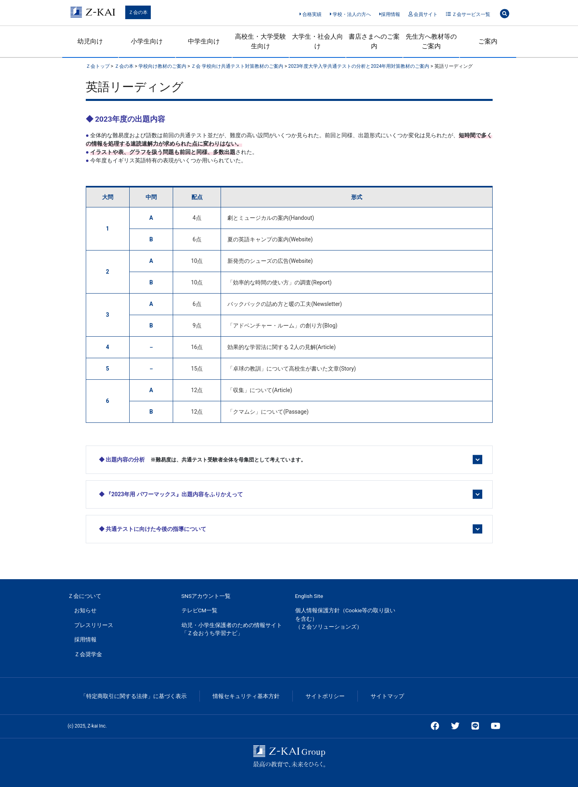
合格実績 (311, 14)
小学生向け (147, 41)
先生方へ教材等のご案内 (431, 41)
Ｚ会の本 (138, 12)
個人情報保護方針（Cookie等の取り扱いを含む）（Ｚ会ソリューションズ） (345, 618)
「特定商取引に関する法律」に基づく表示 (134, 696)
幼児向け (90, 41)
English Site (309, 596)
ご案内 (487, 41)
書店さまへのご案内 (374, 41)
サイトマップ (387, 696)
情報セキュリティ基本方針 (246, 696)
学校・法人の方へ (350, 14)
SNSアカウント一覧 (206, 596)
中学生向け (204, 41)
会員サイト (423, 14)
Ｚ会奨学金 (88, 654)
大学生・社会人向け (317, 41)
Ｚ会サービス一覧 (468, 14)
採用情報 (389, 14)
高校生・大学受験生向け (260, 41)
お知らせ (85, 610)
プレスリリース (93, 625)
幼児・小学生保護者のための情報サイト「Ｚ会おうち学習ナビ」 (231, 629)
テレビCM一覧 (199, 610)
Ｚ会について (84, 596)
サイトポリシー (325, 696)
